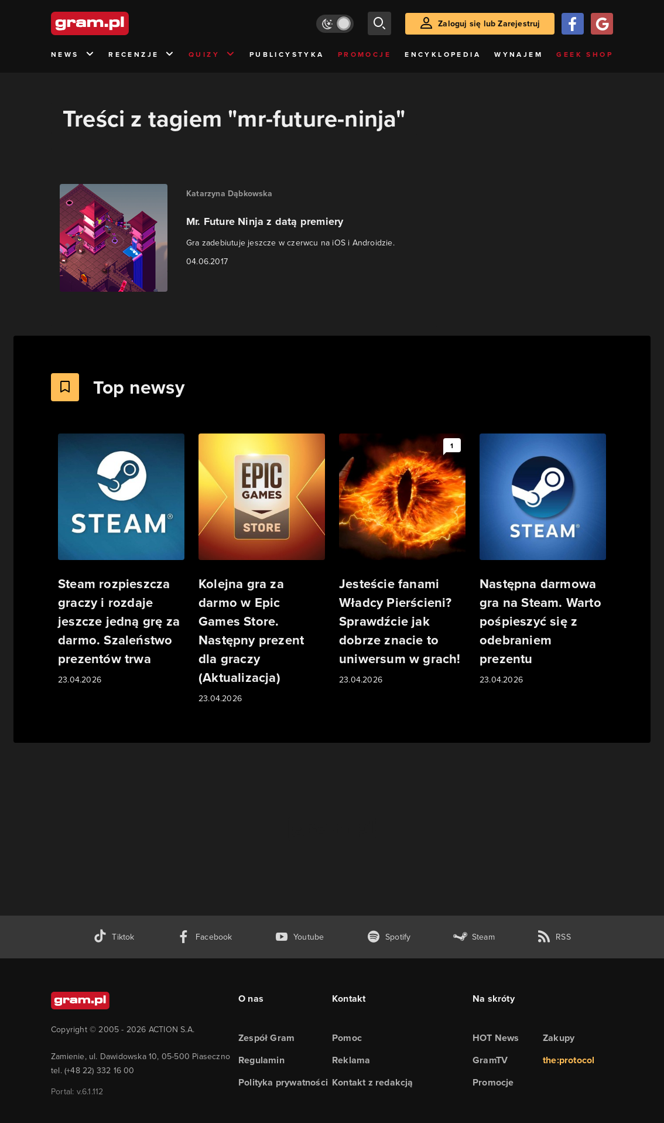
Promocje (364, 54)
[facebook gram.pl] (204, 937)
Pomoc (347, 1038)
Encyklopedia (443, 54)
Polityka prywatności (283, 1082)
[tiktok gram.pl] (113, 937)
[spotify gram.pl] (389, 937)
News (73, 54)
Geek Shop (584, 54)
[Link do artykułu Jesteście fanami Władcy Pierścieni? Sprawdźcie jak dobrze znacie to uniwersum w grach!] (402, 560)
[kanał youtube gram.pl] (299, 937)
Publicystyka (286, 54)
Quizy (212, 54)
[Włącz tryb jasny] (335, 24)
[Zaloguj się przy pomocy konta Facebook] (573, 24)
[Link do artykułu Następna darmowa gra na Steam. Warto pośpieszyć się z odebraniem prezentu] (543, 560)
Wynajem (518, 54)
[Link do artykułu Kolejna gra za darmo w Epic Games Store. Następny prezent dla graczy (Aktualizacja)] (261, 569)
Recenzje (141, 54)
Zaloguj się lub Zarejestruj (489, 23)
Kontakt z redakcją (372, 1082)
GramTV (490, 1060)
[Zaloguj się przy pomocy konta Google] (602, 24)
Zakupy (558, 1038)
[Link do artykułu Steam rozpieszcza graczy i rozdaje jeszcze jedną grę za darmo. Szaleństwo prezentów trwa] (121, 560)
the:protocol (568, 1060)
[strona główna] (119, 23)
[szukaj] (379, 23)
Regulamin (261, 1060)
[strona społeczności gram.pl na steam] (474, 937)
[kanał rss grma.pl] (554, 937)
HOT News (496, 1038)
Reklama (351, 1060)
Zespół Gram (266, 1038)
